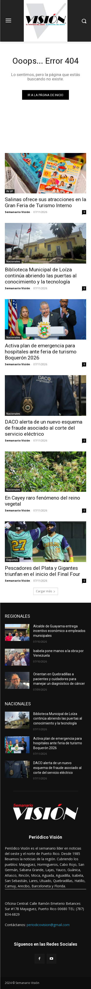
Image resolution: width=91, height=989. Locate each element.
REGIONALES (17, 616)
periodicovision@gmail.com (48, 924)
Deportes (12, 560)
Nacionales (13, 261)
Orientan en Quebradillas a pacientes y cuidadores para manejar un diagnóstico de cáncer (59, 678)
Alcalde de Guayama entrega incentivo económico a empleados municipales (59, 631)
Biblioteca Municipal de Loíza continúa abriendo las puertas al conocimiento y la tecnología (41, 276)
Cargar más (45, 591)
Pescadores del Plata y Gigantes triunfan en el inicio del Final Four (42, 571)
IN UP (9, 191)
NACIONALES (18, 703)
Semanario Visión (17, 212)
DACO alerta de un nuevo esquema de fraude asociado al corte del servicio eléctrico (43, 428)
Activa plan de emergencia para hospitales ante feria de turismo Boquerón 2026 (40, 352)
